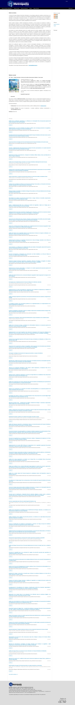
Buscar (71, 8)
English (55, 25)
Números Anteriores (24, 8)
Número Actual (16, 8)
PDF (11, 125)
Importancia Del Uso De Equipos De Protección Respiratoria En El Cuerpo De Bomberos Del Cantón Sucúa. (28, 141)
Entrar (67, 1)
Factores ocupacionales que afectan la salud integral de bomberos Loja (30, 502)
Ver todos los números (13, 674)
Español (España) (56, 24)
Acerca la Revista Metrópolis (7, 8)
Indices (30, 8)
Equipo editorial (36, 8)
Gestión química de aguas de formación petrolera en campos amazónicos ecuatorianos (30, 666)
